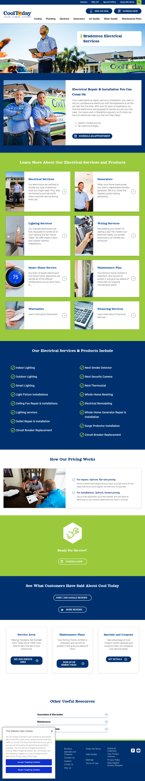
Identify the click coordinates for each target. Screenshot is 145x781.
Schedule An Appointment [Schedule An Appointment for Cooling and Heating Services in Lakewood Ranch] (92, 136)
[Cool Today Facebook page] (133, 751)
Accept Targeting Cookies (29, 762)
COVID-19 (68, 764)
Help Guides (91, 754)
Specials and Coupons (70, 753)
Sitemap (89, 760)
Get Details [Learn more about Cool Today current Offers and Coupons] (117, 659)
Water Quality (111, 18)
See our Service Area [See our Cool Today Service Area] (26, 660)
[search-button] (139, 2)
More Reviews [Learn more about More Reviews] (71, 609)
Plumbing (51, 18)
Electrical (64, 18)
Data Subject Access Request (115, 764)
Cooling (38, 18)
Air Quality (94, 18)
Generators (79, 18)
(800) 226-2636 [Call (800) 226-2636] (99, 11)
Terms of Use (92, 763)
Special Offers (109, 2)
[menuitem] (83, 2)
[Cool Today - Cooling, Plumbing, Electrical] (18, 14)
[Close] (52, 731)
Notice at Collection (111, 749)
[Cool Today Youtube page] (138, 751)
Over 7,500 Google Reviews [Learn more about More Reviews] (71, 597)
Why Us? (95, 2)
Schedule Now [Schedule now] (128, 11)
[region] (28, 753)
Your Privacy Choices (113, 755)
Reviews (68, 749)
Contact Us (69, 757)
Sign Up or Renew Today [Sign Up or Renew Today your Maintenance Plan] (72, 663)
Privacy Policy (113, 760)
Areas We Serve (127, 2)
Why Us (67, 768)
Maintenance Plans (131, 18)
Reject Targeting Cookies (29, 770)
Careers (83, 2)
